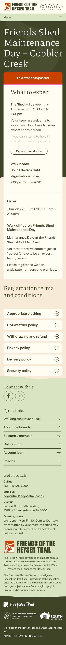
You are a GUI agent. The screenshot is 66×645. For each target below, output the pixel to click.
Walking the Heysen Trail (22, 419)
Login (51, 7)
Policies (9, 461)
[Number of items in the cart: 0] (59, 7)
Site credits (35, 636)
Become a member (18, 436)
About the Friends (17, 427)
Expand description (29, 151)
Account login (14, 453)
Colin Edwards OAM (25, 170)
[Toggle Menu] (60, 17)
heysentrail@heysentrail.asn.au (24, 496)
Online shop (12, 444)
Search (43, 7)
